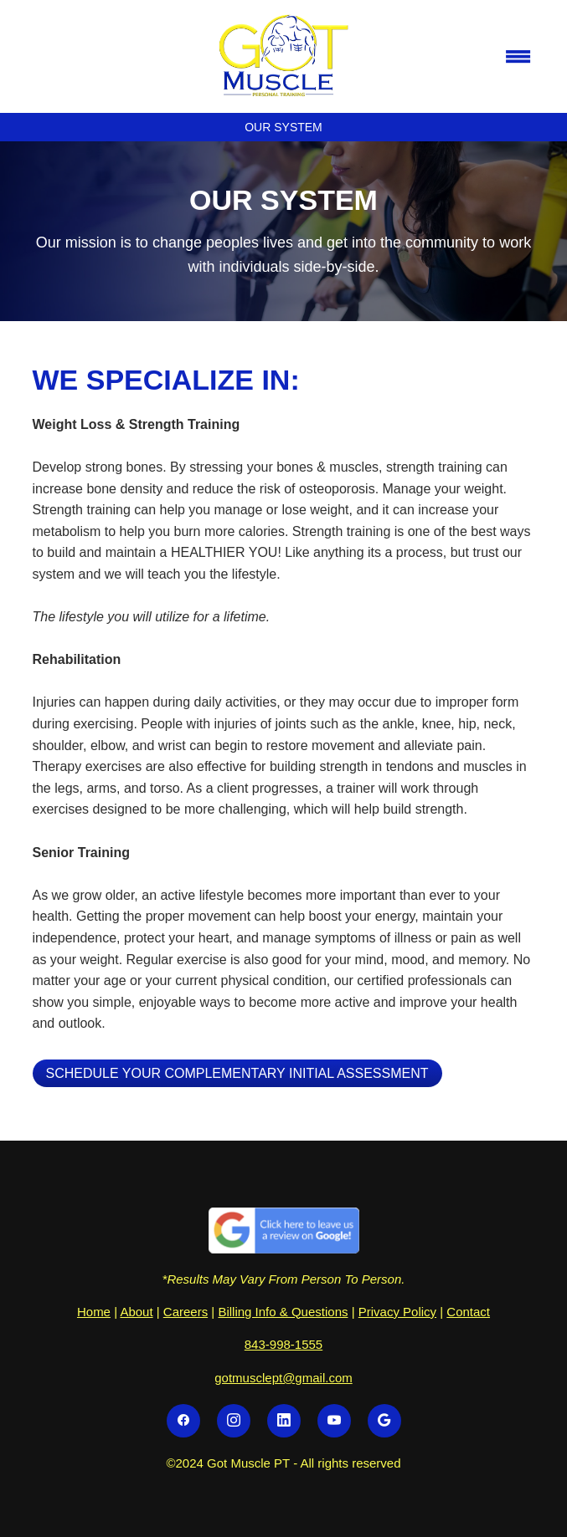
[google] (384, 1420)
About (136, 1312)
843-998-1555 (283, 1344)
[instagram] (233, 1420)
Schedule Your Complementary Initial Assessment (237, 1073)
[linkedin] (284, 1420)
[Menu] (518, 56)
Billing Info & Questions (283, 1312)
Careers (185, 1312)
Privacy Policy (397, 1312)
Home (94, 1312)
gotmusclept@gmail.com (283, 1378)
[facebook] (183, 1420)
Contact (468, 1312)
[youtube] (334, 1420)
